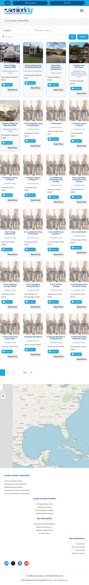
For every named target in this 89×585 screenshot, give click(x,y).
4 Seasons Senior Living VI (10, 178)
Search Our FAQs (78, 547)
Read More (12, 89)
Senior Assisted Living (13, 481)
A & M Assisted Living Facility (10, 285)
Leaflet (2, 391)
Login (7, 3)
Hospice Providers (44, 507)
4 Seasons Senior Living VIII (33, 178)
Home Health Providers (44, 510)
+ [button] (1, 385)
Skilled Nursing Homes (13, 487)
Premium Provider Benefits (44, 524)
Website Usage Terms (44, 530)
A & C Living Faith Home (10, 233)
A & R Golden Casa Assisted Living (79, 285)
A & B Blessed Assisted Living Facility (56, 179)
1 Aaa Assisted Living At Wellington (33, 124)
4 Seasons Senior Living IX (79, 124)
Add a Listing (30, 3)
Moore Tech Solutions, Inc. (58, 580)
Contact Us (80, 543)
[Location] (34, 36)
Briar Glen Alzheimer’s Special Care (56, 67)
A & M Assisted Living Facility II (33, 285)
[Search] (72, 36)
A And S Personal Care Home (9, 338)
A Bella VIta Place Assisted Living (79, 338)
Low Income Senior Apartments (16, 493)
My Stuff (67, 3)
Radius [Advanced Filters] (83, 36)
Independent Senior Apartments (17, 490)
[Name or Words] (60, 30)
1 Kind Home (56, 123)
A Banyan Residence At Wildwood (56, 338)
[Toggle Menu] (82, 10)
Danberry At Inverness (78, 66)
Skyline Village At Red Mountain (10, 124)
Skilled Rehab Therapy (44, 513)
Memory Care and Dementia (15, 484)
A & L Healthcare (79, 232)
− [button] (1, 388)
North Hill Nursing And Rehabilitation (33, 66)
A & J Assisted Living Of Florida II (33, 233)
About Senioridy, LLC (44, 527)
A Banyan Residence (33, 337)
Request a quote (78, 553)
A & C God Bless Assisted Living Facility (79, 179)
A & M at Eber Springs (56, 285)
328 (24, 372)
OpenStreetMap (16, 391)
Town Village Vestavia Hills (10, 66)
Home (7, 20)
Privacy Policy (44, 533)
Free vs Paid (80, 550)
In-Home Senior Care (44, 504)
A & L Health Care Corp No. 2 (56, 233)
